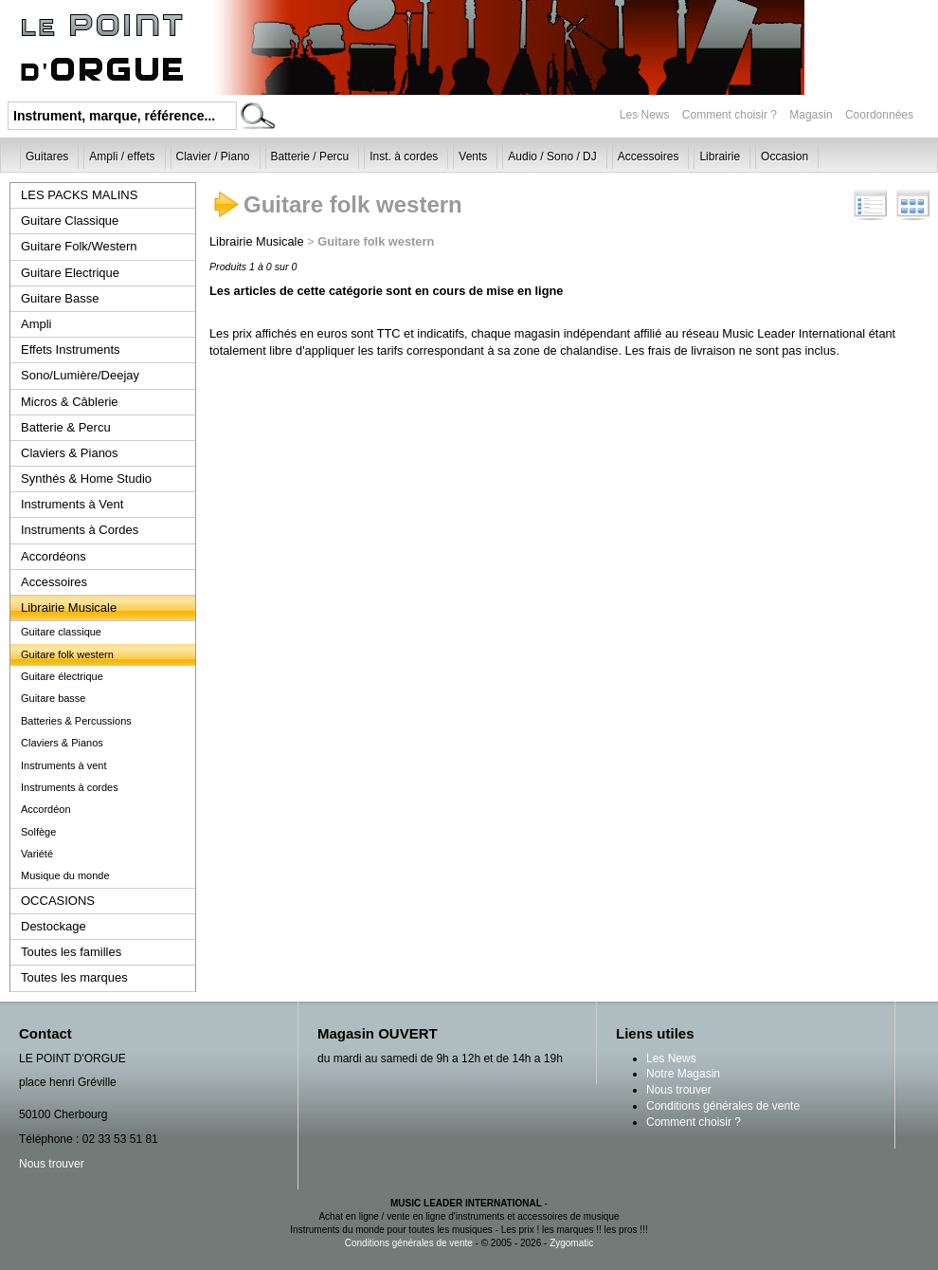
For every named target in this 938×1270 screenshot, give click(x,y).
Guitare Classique (69, 220)
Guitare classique (61, 631)
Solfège (38, 831)
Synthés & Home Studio (86, 478)
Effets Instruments (70, 349)
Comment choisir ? (729, 114)
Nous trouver (51, 1163)
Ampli (36, 324)
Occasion (784, 156)
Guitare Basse (60, 298)
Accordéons (53, 556)
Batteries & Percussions (76, 721)
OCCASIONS (58, 900)
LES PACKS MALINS (79, 195)
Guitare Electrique (70, 273)
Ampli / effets (121, 156)
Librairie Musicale (69, 607)
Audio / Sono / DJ (552, 156)
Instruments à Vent (72, 504)
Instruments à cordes (69, 787)
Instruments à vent (64, 765)
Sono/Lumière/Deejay (80, 375)
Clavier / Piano (213, 156)
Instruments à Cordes (79, 530)
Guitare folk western (67, 654)
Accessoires (648, 156)
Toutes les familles (71, 952)
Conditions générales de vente (723, 1106)
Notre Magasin (683, 1073)
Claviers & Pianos (69, 453)
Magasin (812, 114)
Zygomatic (571, 1243)
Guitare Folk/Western (79, 246)
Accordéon (46, 809)
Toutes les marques (74, 977)
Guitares (47, 156)
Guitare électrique (62, 676)
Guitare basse (53, 698)
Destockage (53, 926)
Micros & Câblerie (69, 402)
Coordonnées (879, 114)
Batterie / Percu (310, 156)
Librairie (719, 156)
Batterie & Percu (66, 427)
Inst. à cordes (404, 156)
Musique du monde (65, 875)
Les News (645, 114)
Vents (473, 156)
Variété (37, 853)
